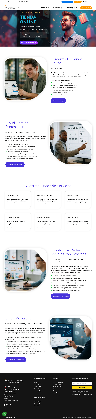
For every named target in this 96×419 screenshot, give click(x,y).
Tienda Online (37, 386)
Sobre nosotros (57, 388)
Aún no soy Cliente (67, 2)
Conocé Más (10, 206)
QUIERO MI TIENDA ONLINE (32, 42)
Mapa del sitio (56, 393)
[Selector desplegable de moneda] (85, 2)
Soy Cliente (77, 2)
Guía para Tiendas (38, 408)
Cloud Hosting (37, 384)
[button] (2, 28)
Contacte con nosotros (58, 390)
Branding (36, 382)
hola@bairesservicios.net (11, 1)
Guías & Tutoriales (38, 406)
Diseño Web (37, 388)
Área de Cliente (37, 401)
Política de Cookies (57, 386)
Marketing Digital (38, 390)
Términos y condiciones (58, 384)
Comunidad (37, 404)
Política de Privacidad (58, 382)
